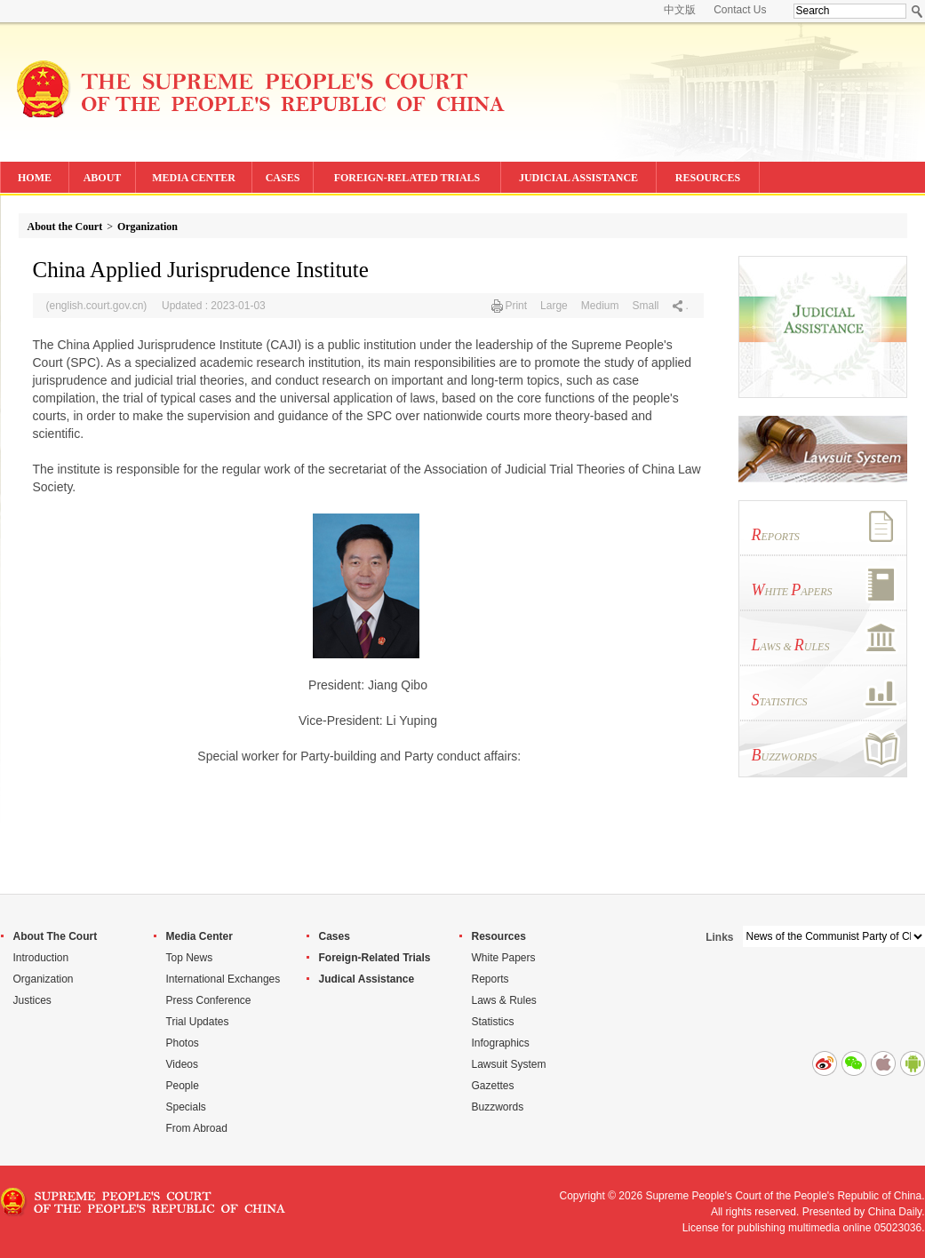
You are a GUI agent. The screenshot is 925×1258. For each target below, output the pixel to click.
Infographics (501, 1043)
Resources (499, 936)
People (182, 1085)
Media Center (199, 936)
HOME (35, 177)
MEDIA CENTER (193, 177)
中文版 (680, 10)
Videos (182, 1064)
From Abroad (196, 1128)
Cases (334, 936)
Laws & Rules (504, 1000)
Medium (600, 305)
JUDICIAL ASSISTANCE (578, 177)
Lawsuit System (509, 1064)
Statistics (493, 1021)
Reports (490, 979)
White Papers (504, 957)
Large (554, 305)
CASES (283, 177)
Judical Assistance (367, 979)
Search (917, 11)
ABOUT (103, 177)
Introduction (41, 957)
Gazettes (493, 1085)
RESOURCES (707, 177)
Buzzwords (498, 1107)
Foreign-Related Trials (375, 957)
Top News (189, 957)
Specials (186, 1107)
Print (516, 305)
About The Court (55, 936)
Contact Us (740, 10)
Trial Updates (197, 1021)
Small (645, 305)
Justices (32, 1000)
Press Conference (208, 1000)
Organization (147, 226)
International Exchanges (223, 979)
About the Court (65, 226)
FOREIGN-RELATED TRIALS (407, 177)
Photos (182, 1043)
